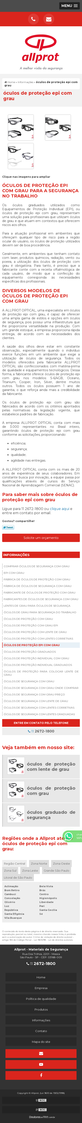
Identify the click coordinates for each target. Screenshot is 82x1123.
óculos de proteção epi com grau (32, 645)
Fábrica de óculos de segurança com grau (38, 586)
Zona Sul (10, 870)
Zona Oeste (61, 863)
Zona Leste (30, 870)
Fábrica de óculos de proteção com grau (37, 579)
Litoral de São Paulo (18, 877)
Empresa (41, 988)
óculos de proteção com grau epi (31, 625)
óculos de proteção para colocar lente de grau (41, 673)
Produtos (41, 1009)
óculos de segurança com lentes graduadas (39, 714)
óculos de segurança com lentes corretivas (39, 707)
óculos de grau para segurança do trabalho (40, 612)
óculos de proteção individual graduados (38, 664)
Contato (41, 1031)
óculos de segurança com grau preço (34, 694)
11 (41, 731)
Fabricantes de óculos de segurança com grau (41, 599)
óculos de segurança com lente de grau (36, 701)
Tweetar (8, 527)
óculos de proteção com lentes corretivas (38, 638)
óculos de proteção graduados (30, 651)
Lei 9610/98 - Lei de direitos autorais (53, 939)
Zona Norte (39, 863)
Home (41, 977)
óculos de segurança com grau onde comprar (41, 687)
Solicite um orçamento (41, 538)
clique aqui (59, 509)
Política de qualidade (41, 998)
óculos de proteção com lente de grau (35, 632)
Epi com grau (14, 572)
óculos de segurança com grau (29, 681)
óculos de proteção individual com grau (36, 658)
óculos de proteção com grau (28, 618)
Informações (16, 555)
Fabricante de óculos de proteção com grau (39, 592)
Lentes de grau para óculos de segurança (37, 605)
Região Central (14, 863)
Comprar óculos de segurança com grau (37, 566)
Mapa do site (41, 1041)
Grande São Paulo (56, 870)
